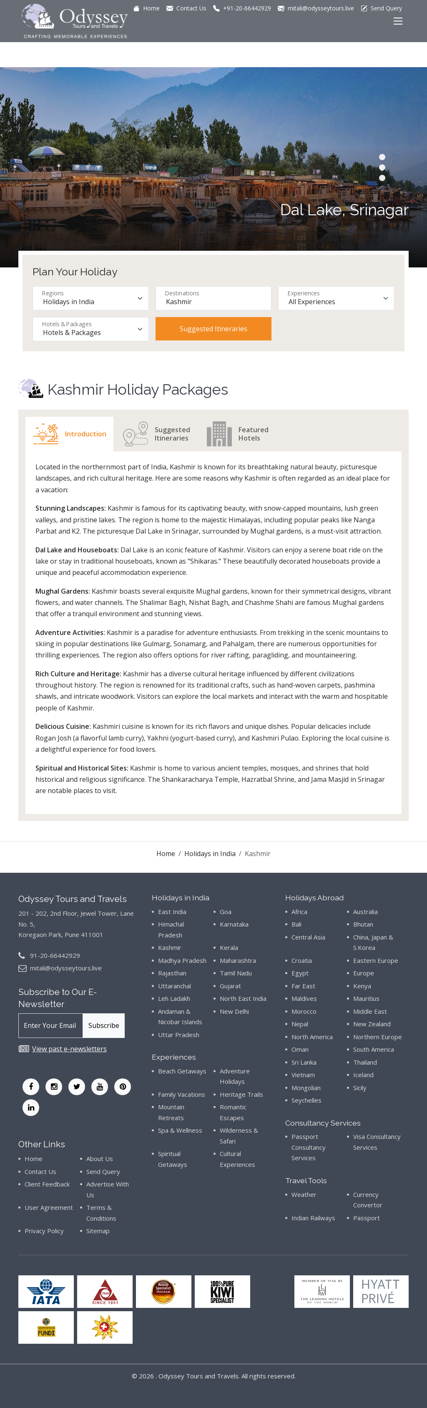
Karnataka (234, 924)
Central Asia (308, 937)
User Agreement (49, 1207)
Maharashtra (238, 960)
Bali (296, 924)
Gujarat (230, 986)
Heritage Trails (241, 1094)
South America (373, 1049)
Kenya (362, 986)
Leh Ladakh (174, 998)
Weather (303, 1194)
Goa (225, 911)
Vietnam (303, 1074)
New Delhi (234, 1011)
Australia (365, 911)
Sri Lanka (303, 1062)
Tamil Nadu (236, 973)
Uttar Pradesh (178, 1034)
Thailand (365, 1062)
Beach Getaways (182, 1071)
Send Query (103, 1171)
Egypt (300, 973)
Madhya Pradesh (182, 960)
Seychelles (306, 1100)
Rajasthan (172, 973)
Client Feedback (47, 1184)
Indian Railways (313, 1218)
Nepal (299, 1024)
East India (172, 911)
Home (165, 853)
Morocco (303, 1011)
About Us (99, 1158)
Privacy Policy (44, 1231)
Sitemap (98, 1231)
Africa (299, 911)
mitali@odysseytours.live (66, 968)
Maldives (304, 998)
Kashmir (169, 947)
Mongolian (306, 1087)
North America (312, 1037)
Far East (303, 986)
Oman (300, 1049)
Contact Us (40, 1171)
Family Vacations (181, 1094)
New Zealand (372, 1024)
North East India (243, 998)
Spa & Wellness (180, 1130)
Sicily (360, 1087)
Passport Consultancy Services (308, 1147)
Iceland (363, 1074)
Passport (366, 1218)
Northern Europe (377, 1037)
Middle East (370, 1011)
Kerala (229, 947)
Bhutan (363, 924)
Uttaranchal (174, 986)
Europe (363, 973)
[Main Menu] (398, 21)
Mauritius (366, 998)
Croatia (301, 960)
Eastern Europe (375, 960)
